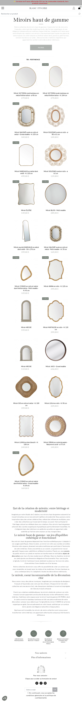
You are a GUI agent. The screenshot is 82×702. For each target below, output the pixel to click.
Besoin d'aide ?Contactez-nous (63, 640)
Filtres (41, 47)
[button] (4, 698)
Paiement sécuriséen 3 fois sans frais (48, 641)
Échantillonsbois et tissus (33, 639)
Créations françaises (18, 639)
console (66, 551)
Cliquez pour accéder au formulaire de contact (41, 679)
